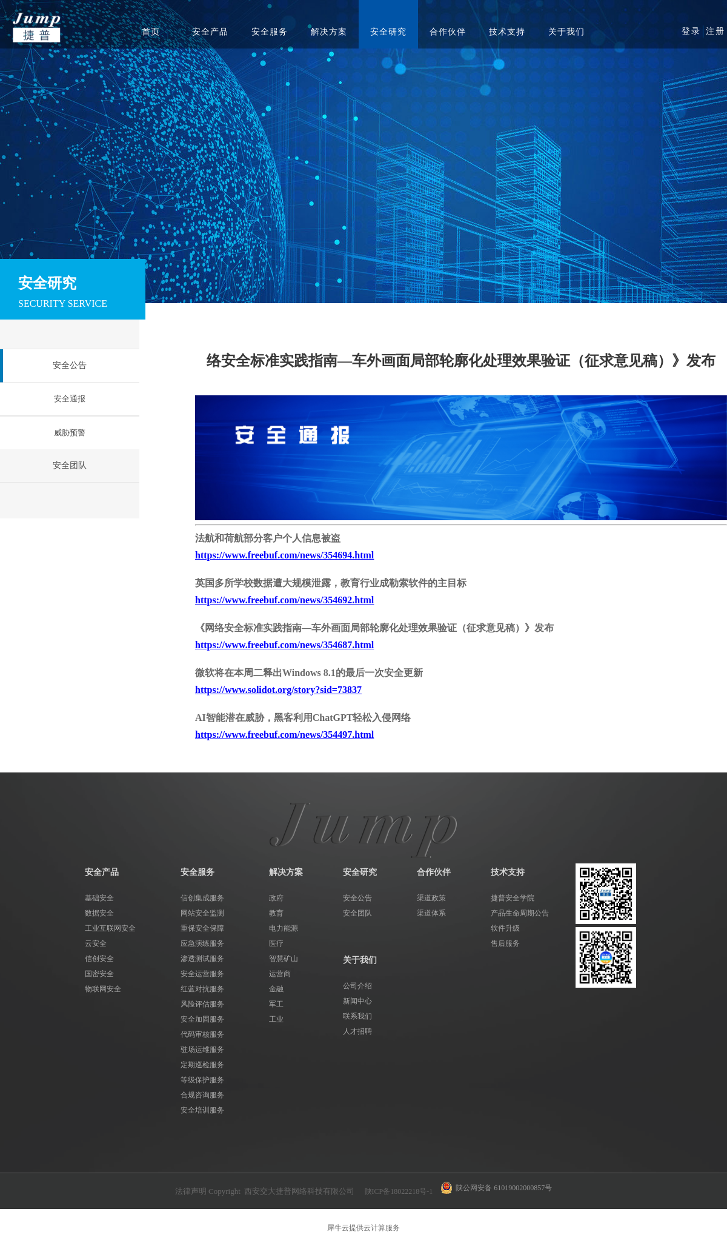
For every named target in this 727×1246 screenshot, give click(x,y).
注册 (715, 31)
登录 (691, 31)
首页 (151, 31)
